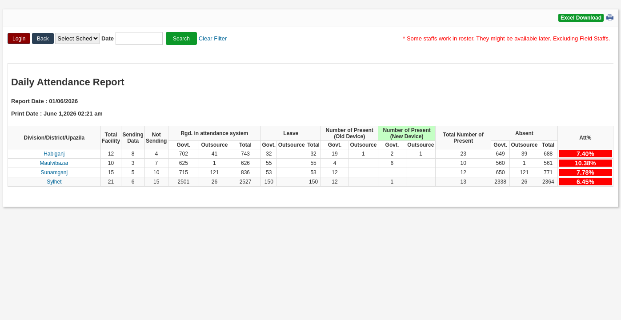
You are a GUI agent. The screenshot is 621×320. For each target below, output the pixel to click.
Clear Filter (213, 38)
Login (18, 39)
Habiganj (54, 154)
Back (43, 39)
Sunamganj (54, 172)
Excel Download (581, 18)
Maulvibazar (54, 163)
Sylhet (54, 182)
